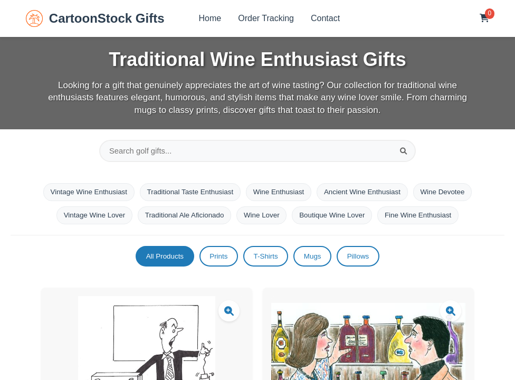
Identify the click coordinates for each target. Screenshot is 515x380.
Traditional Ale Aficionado (180, 219)
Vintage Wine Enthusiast (80, 195)
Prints (215, 262)
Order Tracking (266, 18)
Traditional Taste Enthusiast (186, 195)
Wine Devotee (451, 195)
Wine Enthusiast (279, 195)
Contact (325, 18)
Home (210, 18)
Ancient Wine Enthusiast (367, 195)
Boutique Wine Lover (336, 219)
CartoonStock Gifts (95, 18)
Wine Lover (262, 219)
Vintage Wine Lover (86, 219)
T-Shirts (266, 262)
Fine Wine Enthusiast (426, 219)
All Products (158, 262)
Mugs (316, 262)
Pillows (365, 262)
